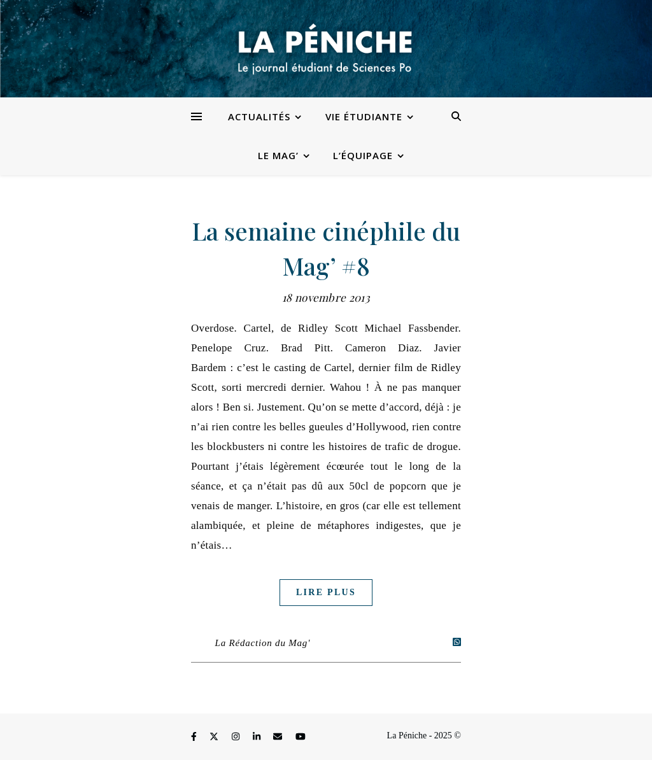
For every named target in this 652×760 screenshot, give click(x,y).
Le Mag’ (278, 155)
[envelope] (279, 737)
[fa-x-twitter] (215, 737)
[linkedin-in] (258, 737)
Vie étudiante (363, 116)
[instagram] (237, 737)
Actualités (259, 116)
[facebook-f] (195, 737)
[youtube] (300, 737)
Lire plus (326, 592)
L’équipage (363, 155)
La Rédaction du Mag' (263, 643)
